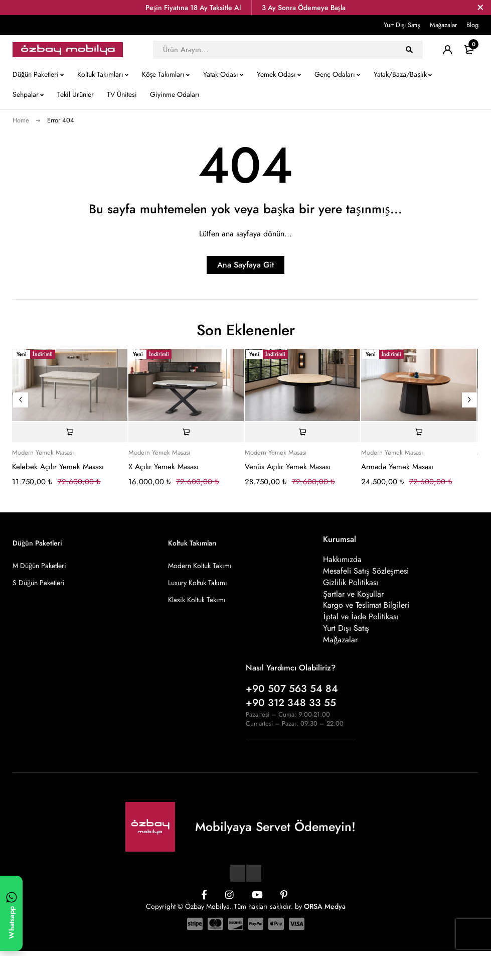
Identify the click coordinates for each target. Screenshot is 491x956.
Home (21, 120)
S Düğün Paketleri (39, 583)
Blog (472, 25)
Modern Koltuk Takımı (200, 566)
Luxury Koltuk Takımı (197, 583)
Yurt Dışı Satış (402, 25)
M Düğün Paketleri (39, 566)
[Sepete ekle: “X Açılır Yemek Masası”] (186, 432)
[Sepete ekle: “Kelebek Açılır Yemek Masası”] (69, 432)
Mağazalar (443, 25)
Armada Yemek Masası (397, 466)
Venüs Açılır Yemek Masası (288, 466)
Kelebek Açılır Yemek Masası (58, 466)
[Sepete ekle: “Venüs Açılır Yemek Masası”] (302, 432)
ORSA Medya (325, 911)
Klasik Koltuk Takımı (197, 600)
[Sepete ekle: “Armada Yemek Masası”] (418, 432)
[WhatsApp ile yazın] (11, 913)
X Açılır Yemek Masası (163, 466)
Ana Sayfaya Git (245, 264)
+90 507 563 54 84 (292, 694)
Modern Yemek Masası (43, 452)
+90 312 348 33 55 (291, 708)
